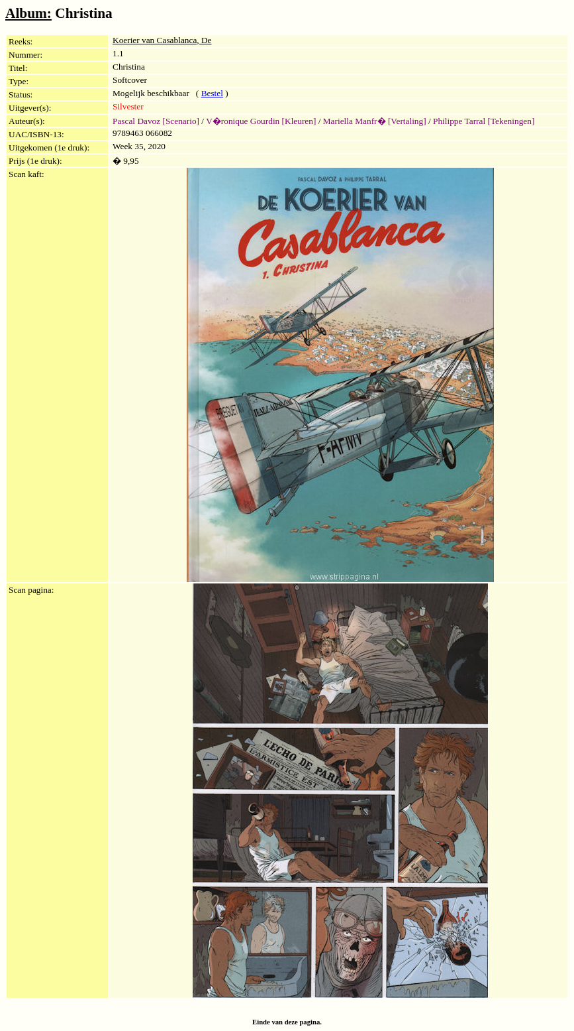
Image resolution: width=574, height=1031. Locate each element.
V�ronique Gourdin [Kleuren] (261, 121)
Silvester (128, 106)
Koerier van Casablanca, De (162, 40)
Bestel (212, 93)
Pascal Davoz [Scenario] (156, 121)
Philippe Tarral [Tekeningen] (483, 121)
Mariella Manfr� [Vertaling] (374, 121)
